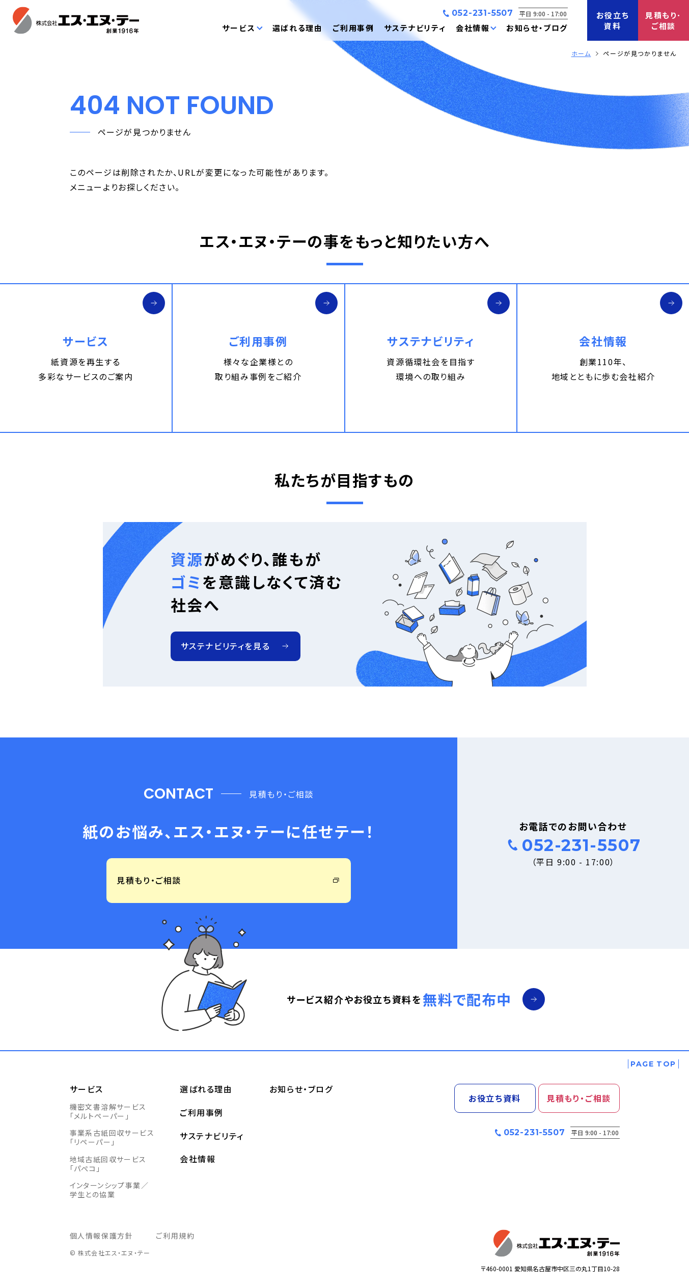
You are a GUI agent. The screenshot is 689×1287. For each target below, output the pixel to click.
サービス (86, 1089)
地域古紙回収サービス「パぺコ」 (108, 1163)
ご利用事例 (202, 1112)
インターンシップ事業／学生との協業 (109, 1189)
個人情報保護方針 (101, 1235)
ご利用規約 (175, 1235)
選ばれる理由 (206, 1089)
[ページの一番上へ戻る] (653, 1064)
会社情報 (197, 1159)
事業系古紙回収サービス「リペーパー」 (112, 1137)
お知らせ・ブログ (301, 1089)
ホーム (581, 53)
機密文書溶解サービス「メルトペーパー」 (108, 1111)
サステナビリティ (212, 1136)
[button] (242, 28)
